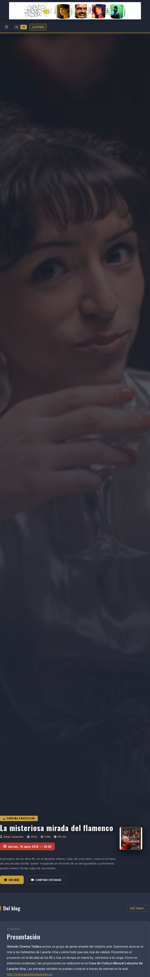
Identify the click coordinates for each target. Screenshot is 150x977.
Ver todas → (138, 908)
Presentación (23, 936)
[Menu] (6, 27)
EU (16, 27)
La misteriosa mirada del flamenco (57, 827)
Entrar (38, 27)
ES (23, 27)
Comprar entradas (46, 880)
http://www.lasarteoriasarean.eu (29, 974)
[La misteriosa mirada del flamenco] (130, 838)
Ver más (11, 880)
